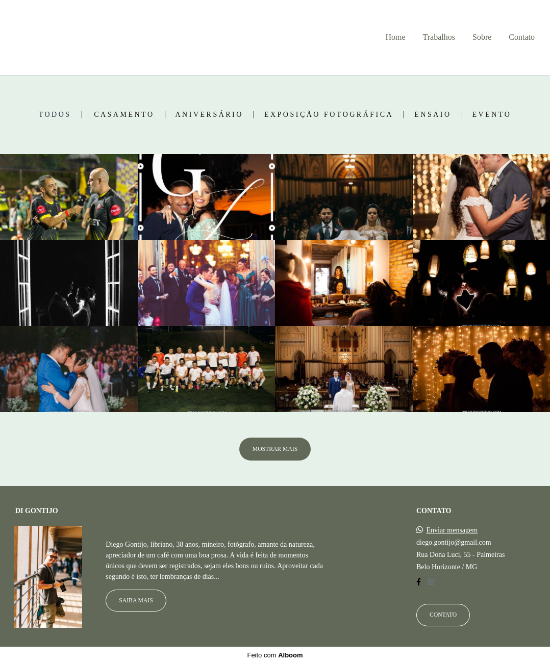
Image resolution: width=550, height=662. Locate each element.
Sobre (481, 37)
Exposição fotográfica (328, 114)
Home (395, 37)
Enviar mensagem (452, 528)
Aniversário (209, 114)
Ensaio (432, 114)
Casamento (124, 114)
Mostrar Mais (275, 449)
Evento (492, 114)
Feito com (275, 653)
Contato (522, 37)
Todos (55, 114)
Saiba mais (136, 599)
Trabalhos (439, 37)
